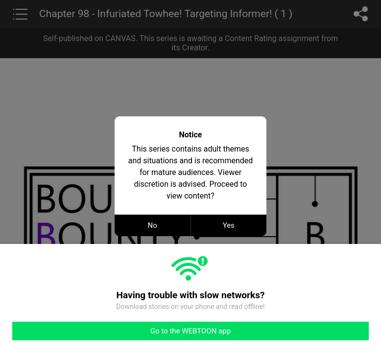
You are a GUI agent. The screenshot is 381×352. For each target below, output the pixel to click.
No (152, 225)
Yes (229, 225)
